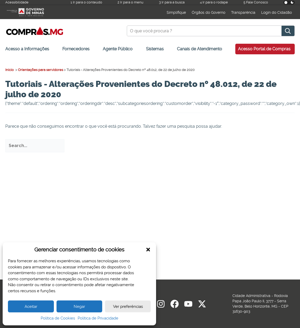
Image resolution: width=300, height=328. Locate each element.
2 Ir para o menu (130, 2)
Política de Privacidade (98, 318)
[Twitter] (202, 304)
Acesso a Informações (27, 48)
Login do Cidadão (276, 12)
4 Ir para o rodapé (214, 2)
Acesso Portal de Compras (264, 48)
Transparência (243, 12)
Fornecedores (76, 48)
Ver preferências (128, 306)
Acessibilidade (17, 2)
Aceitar (31, 306)
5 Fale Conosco (255, 2)
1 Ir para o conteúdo (86, 2)
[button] (148, 249)
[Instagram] (161, 304)
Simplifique (176, 12)
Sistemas (155, 48)
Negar (79, 306)
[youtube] (188, 304)
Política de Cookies (58, 318)
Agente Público (118, 48)
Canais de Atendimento (199, 48)
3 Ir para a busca (172, 2)
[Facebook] (174, 304)
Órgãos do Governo (208, 12)
